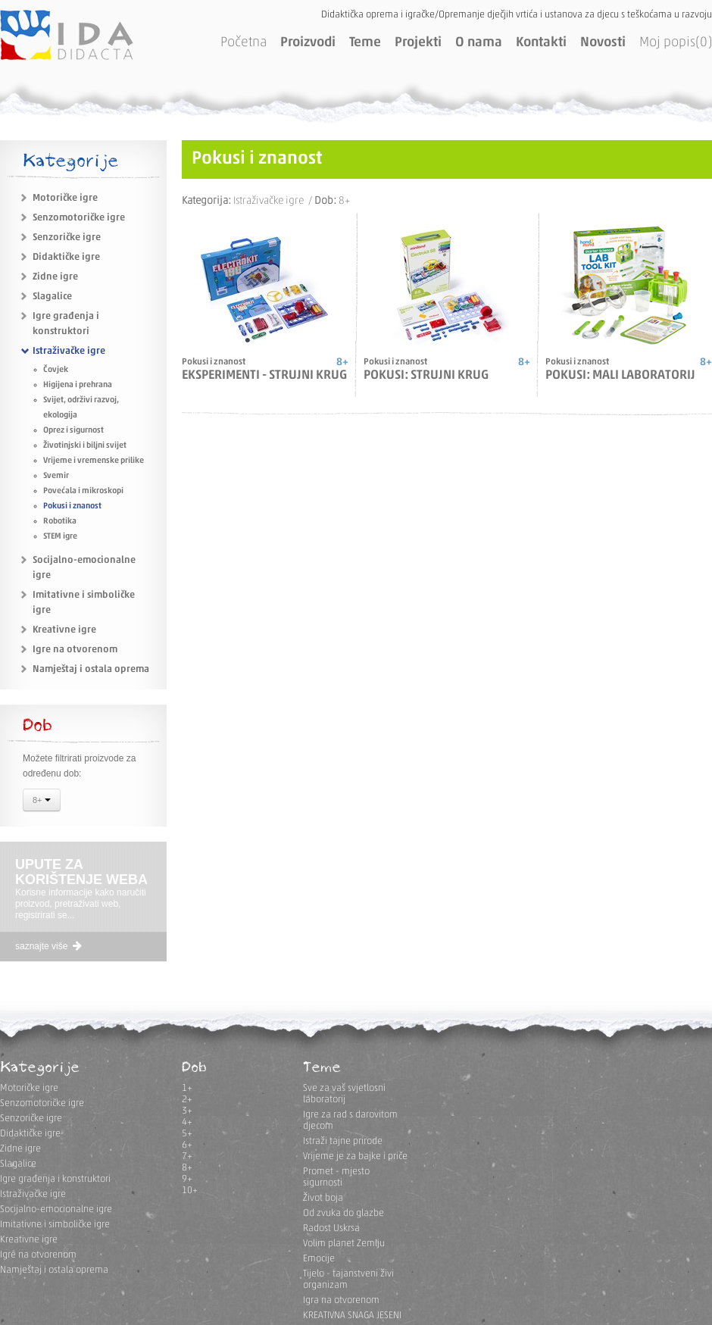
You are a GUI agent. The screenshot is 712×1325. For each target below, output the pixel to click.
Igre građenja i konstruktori (55, 1179)
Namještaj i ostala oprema (91, 669)
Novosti (603, 43)
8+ (42, 801)
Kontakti (541, 43)
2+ (187, 1100)
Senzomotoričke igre (79, 218)
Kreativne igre (64, 630)
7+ (187, 1156)
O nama (478, 43)
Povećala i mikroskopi (83, 491)
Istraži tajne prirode (343, 1141)
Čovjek (55, 370)
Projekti (418, 43)
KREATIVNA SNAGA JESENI (352, 1315)
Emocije (319, 1259)
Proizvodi (308, 43)
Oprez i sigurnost (73, 431)
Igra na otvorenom (341, 1300)
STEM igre (60, 537)
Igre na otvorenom (75, 650)
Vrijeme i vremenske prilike (93, 461)
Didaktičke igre (66, 257)
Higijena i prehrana (77, 385)
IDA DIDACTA (66, 35)
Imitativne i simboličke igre (55, 1225)
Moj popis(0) (675, 43)
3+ (187, 1111)
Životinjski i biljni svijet (84, 446)
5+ (187, 1134)
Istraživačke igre (69, 351)
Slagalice (52, 297)
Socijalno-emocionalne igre (56, 1209)
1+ (187, 1088)
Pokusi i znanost (72, 506)
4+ (187, 1122)
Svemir (56, 476)
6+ (187, 1145)
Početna (243, 43)
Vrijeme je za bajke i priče (355, 1156)
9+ (187, 1179)
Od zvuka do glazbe (343, 1213)
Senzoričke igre (67, 237)
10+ (190, 1190)
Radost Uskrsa (331, 1228)
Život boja (323, 1198)
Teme (365, 43)
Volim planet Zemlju (344, 1243)
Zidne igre (55, 277)
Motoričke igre (65, 198)
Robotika (60, 521)
